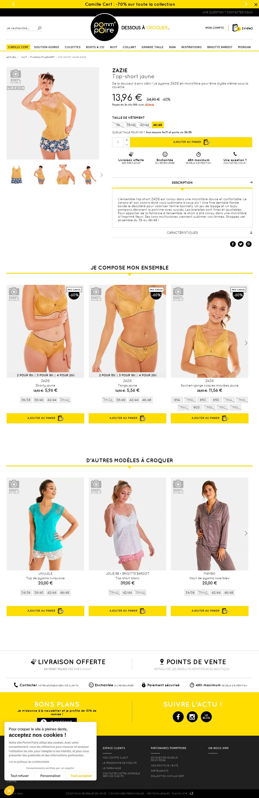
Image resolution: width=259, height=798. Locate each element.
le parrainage (112, 768)
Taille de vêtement (129, 117)
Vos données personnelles (126, 793)
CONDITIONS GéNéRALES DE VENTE (86, 793)
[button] (9, 790)
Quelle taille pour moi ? (128, 132)
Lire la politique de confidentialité (29, 761)
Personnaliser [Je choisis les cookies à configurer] (50, 776)
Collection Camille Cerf (167, 776)
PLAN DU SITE (179, 793)
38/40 (131, 125)
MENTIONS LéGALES (158, 793)
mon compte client (115, 757)
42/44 (144, 125)
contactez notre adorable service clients (121, 774)
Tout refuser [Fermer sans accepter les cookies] (20, 776)
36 (118, 125)
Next (246, 343)
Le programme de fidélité (120, 763)
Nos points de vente (164, 765)
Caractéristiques (210, 232)
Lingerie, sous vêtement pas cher (28, 12)
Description (212, 182)
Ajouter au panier (191, 142)
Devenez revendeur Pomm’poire (164, 759)
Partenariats (159, 770)
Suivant (101, 175)
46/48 (157, 125)
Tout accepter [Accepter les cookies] (81, 776)
